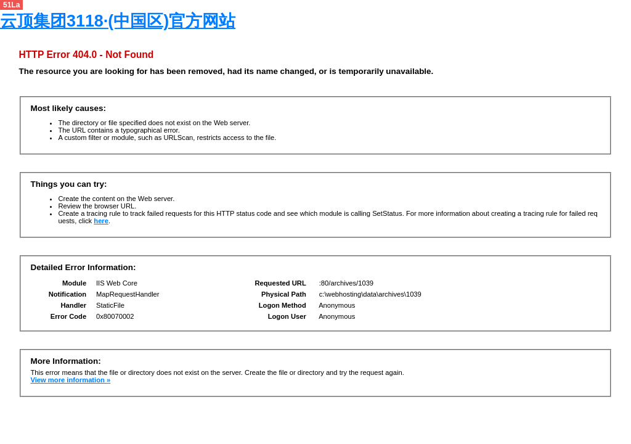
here (101, 220)
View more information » (70, 380)
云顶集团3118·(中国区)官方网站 (117, 21)
